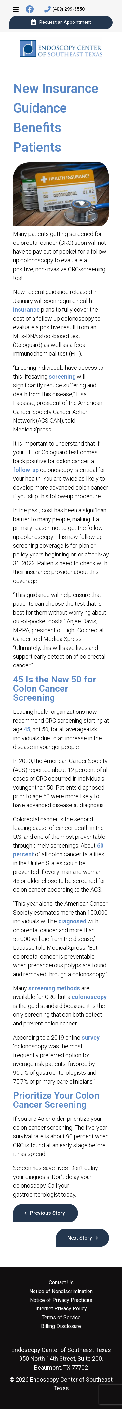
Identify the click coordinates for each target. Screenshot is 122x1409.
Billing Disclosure (61, 1326)
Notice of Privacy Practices (61, 1300)
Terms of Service (61, 1317)
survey (91, 1037)
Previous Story (47, 1213)
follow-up (26, 469)
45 (27, 729)
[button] (15, 9)
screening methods (54, 988)
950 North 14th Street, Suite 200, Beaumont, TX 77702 (61, 1358)
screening (62, 376)
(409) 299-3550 (64, 9)
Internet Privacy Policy (61, 1308)
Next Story (79, 1238)
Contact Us (61, 1282)
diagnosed (72, 921)
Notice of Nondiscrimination (61, 1291)
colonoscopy (89, 997)
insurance (26, 309)
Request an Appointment (61, 22)
